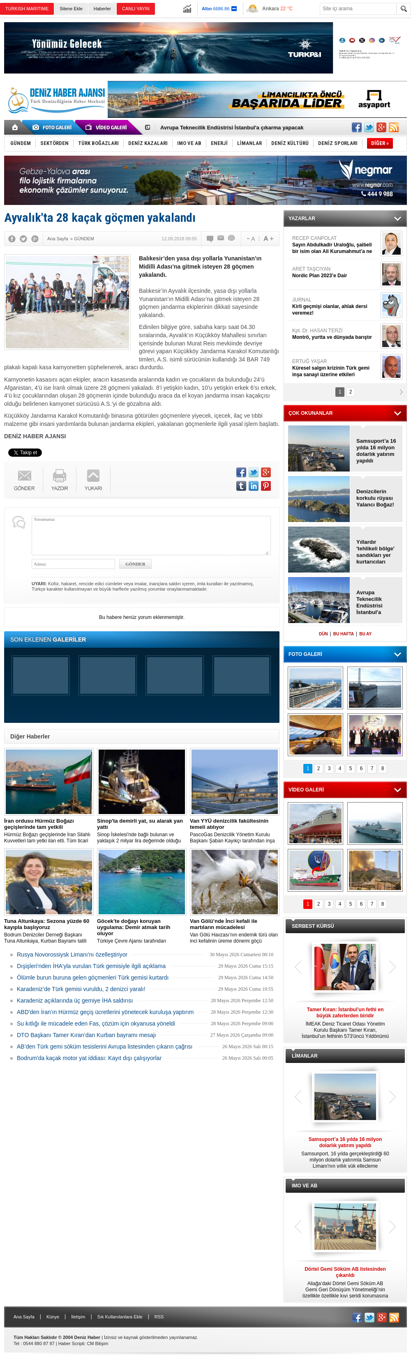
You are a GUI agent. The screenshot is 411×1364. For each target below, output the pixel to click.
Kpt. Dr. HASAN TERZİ (335, 334)
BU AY (365, 634)
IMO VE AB (304, 1186)
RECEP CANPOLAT (335, 245)
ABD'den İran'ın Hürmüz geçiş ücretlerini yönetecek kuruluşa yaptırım (105, 1012)
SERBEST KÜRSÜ (313, 926)
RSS (159, 1316)
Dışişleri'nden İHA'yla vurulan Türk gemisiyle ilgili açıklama (91, 966)
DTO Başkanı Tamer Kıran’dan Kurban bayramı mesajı (86, 1035)
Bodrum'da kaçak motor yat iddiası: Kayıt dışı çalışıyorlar (89, 1058)
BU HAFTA (343, 634)
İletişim (78, 1316)
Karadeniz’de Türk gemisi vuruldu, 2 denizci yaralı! (81, 989)
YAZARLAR (302, 218)
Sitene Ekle (71, 8)
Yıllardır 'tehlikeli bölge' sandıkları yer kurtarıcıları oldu (375, 552)
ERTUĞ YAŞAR (335, 368)
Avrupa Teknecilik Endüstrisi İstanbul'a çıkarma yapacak (231, 127)
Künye (52, 1316)
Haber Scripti (71, 1343)
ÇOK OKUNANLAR (310, 413)
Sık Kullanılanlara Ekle (120, 1316)
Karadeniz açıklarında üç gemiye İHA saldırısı (75, 1000)
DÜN (323, 634)
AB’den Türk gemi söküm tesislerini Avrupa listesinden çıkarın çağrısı (104, 1046)
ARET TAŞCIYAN (335, 272)
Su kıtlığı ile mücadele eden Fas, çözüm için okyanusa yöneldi (96, 1023)
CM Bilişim (97, 1343)
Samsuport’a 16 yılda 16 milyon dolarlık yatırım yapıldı (376, 451)
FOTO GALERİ (305, 654)
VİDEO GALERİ (306, 790)
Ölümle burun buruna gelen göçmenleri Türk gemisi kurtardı (93, 977)
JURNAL (335, 306)
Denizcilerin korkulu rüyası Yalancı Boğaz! (375, 498)
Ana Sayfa (24, 1316)
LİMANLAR (305, 1056)
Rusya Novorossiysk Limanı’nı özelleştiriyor (72, 954)
